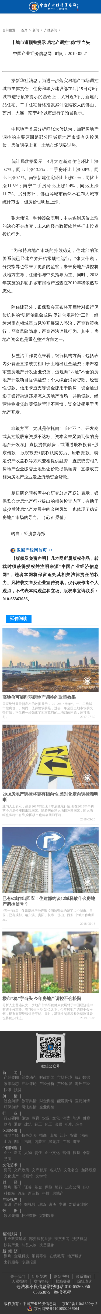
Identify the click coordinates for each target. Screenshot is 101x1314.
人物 (28, 1149)
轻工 (38, 1121)
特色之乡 (29, 1132)
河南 (84, 1132)
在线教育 (57, 1252)
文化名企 (71, 1166)
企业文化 (52, 1149)
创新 (86, 1149)
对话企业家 (78, 1201)
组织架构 (39, 1275)
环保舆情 (11, 1103)
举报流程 (62, 1290)
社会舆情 (11, 1097)
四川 (18, 1138)
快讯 (7, 1086)
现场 (42, 1201)
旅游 (25, 1115)
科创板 (9, 1190)
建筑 (28, 1121)
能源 (76, 1115)
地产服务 (74, 1252)
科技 (46, 1190)
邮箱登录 (63, 1280)
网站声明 (61, 1275)
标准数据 (29, 1212)
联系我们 (83, 1275)
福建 (28, 1138)
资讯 (7, 1201)
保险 (48, 1184)
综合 (79, 1121)
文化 (56, 1115)
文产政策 (21, 1166)
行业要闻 (11, 1115)
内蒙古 (40, 1138)
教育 (35, 1115)
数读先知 (11, 1212)
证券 (28, 1184)
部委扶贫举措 (40, 1235)
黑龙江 (54, 1138)
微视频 (30, 1201)
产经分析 (46, 1080)
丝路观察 (88, 1166)
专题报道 (29, 1259)
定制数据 (46, 1212)
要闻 (7, 1166)
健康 (86, 1115)
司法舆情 (29, 1103)
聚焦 (7, 1184)
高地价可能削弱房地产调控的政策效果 (39, 695)
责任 (38, 1149)
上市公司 (72, 1184)
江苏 (63, 1132)
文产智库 (39, 1166)
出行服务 (11, 1259)
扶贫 (18, 1086)
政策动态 (11, 1080)
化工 (48, 1121)
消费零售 (39, 1252)
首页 (24, 30)
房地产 (58, 1190)
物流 (7, 1121)
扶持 (76, 1149)
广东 (66, 1138)
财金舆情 (46, 1097)
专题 (62, 1201)
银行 (58, 1184)
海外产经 (82, 1080)
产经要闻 (50, 30)
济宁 (76, 1138)
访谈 (52, 1201)
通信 (18, 1121)
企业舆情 (46, 1103)
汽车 (21, 1190)
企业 (7, 1149)
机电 (69, 1121)
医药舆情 (82, 1097)
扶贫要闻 (61, 1235)
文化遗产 (11, 1173)
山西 (7, 1138)
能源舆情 (64, 1097)
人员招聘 (19, 1280)
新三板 (33, 1190)
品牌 (7, 1155)
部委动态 (29, 1074)
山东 (53, 1132)
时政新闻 (46, 1074)
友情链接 (41, 1280)
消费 (66, 1115)
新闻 (36, 30)
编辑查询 (84, 1280)
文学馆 (41, 1173)
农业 (46, 1115)
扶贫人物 (29, 1241)
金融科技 (21, 1252)
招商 (43, 1132)
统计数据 (82, 1074)
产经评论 (29, 1080)
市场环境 (64, 1074)
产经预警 (64, 1080)
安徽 (74, 1132)
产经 (18, 1201)
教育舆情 (29, 1097)
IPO (86, 1184)
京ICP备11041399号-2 (79, 1302)
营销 (66, 1149)
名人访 (55, 1166)
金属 (58, 1121)
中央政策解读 (15, 1235)
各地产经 (11, 1132)
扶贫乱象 (46, 1241)
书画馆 (27, 1173)
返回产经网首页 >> (35, 550)
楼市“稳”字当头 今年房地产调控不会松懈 (41, 996)
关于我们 (17, 1275)
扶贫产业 (11, 1241)
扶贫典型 (79, 1235)
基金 (38, 1184)
